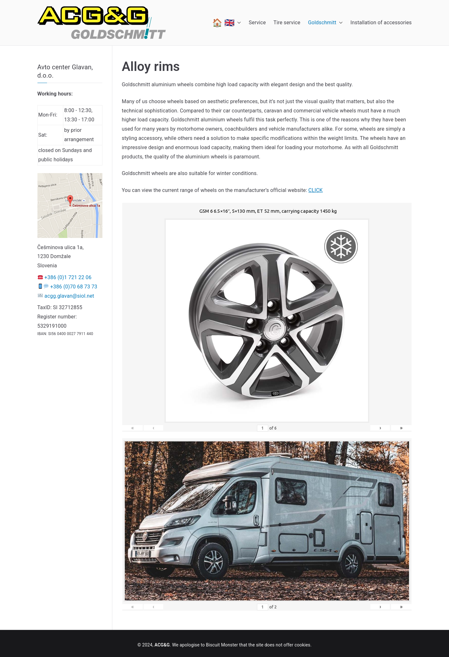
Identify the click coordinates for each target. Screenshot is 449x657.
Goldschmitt (325, 22)
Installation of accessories (381, 22)
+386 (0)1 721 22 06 (68, 277)
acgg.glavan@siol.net (69, 296)
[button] (238, 22)
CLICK (316, 190)
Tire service (287, 22)
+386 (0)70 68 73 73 (73, 287)
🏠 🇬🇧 (226, 22)
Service (257, 22)
